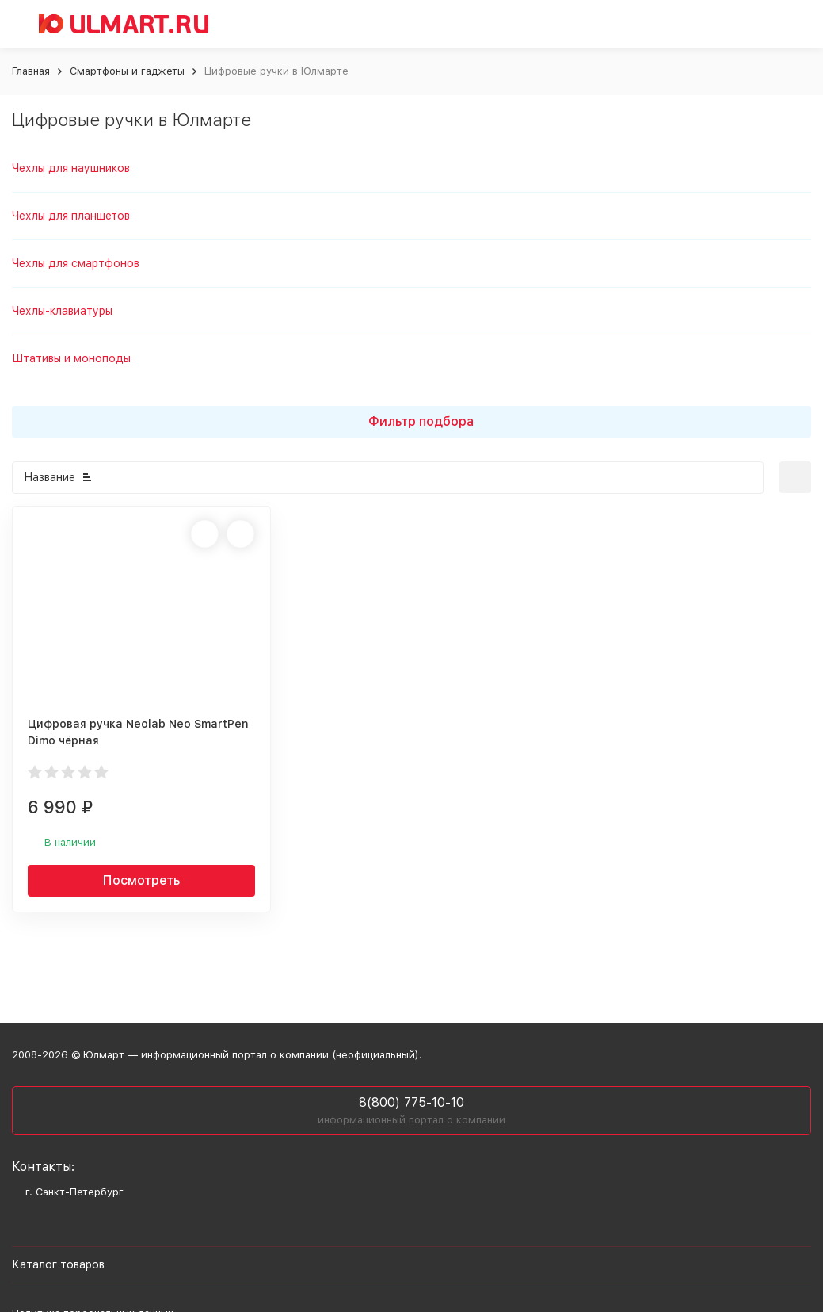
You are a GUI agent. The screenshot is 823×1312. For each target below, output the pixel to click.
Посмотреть (141, 880)
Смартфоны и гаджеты (127, 71)
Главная (31, 71)
